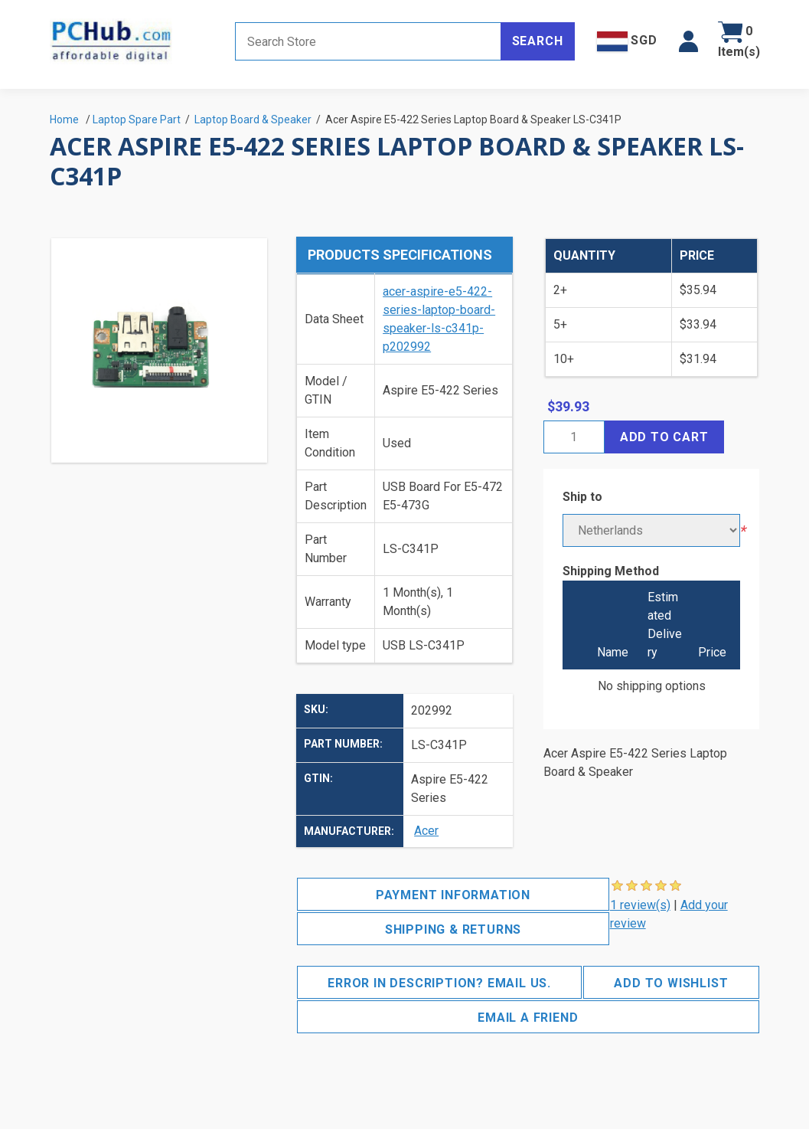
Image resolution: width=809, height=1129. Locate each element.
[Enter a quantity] (574, 437)
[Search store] (368, 41)
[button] (688, 41)
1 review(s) (640, 905)
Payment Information (453, 895)
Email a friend (528, 1017)
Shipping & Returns (453, 929)
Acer (426, 830)
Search (537, 41)
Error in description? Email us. (439, 983)
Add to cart (664, 437)
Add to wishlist (671, 983)
